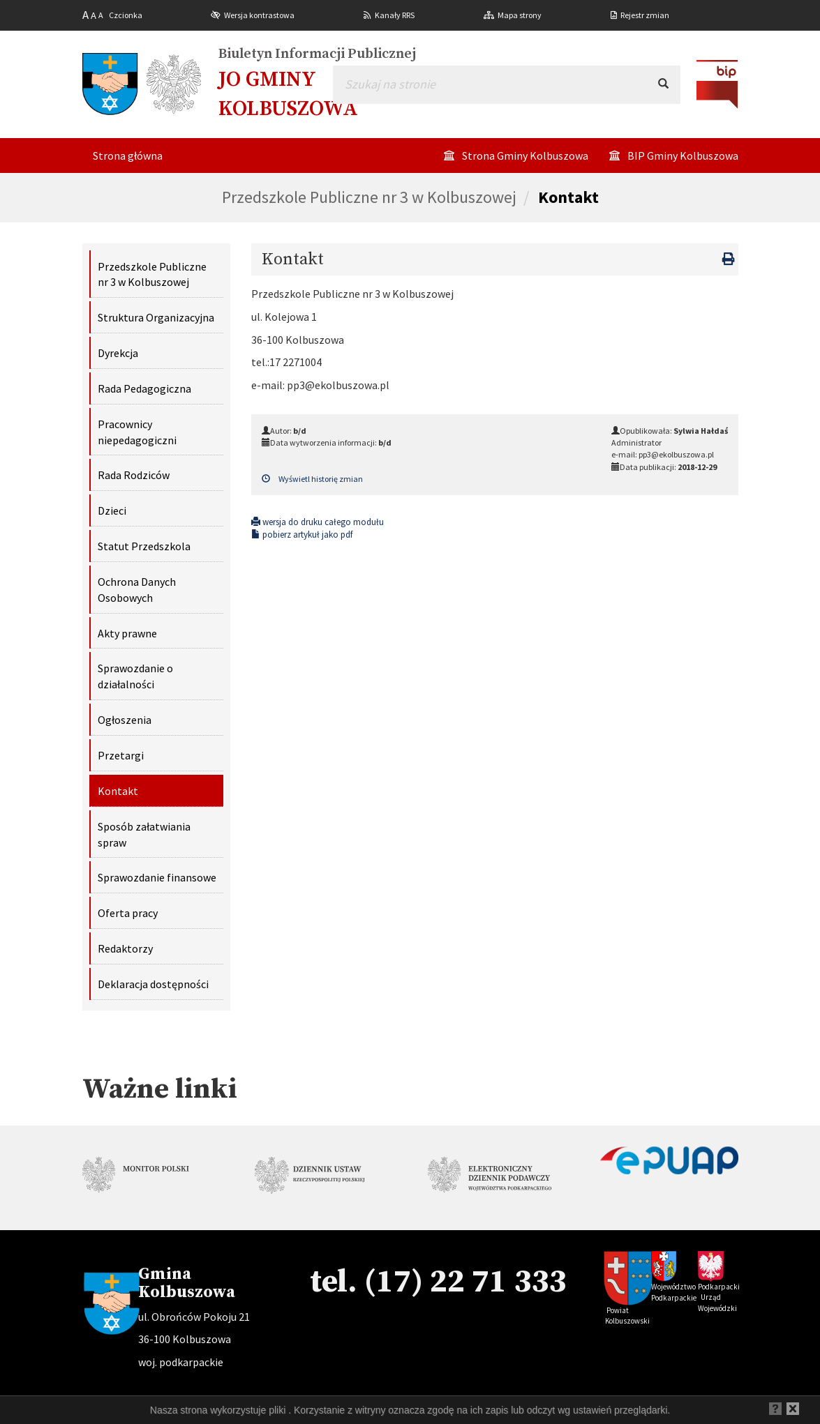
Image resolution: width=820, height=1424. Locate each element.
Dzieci (112, 510)
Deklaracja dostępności (153, 984)
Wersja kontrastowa (259, 15)
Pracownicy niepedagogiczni (137, 432)
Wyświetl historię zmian (312, 479)
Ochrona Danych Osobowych (137, 590)
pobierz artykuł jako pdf (301, 534)
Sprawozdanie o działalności (135, 676)
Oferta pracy (128, 913)
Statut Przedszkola (144, 546)
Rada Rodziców (134, 475)
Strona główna (128, 155)
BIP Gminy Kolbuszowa (682, 155)
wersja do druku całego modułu (317, 522)
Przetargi (121, 755)
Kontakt (568, 197)
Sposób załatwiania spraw (144, 834)
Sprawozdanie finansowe (157, 877)
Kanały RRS (395, 15)
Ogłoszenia (124, 720)
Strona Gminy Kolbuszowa (525, 155)
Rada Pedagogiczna (144, 388)
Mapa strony (520, 15)
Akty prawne (127, 633)
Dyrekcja (118, 353)
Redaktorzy (125, 948)
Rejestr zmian (644, 15)
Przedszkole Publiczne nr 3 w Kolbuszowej (369, 197)
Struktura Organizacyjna (156, 317)
